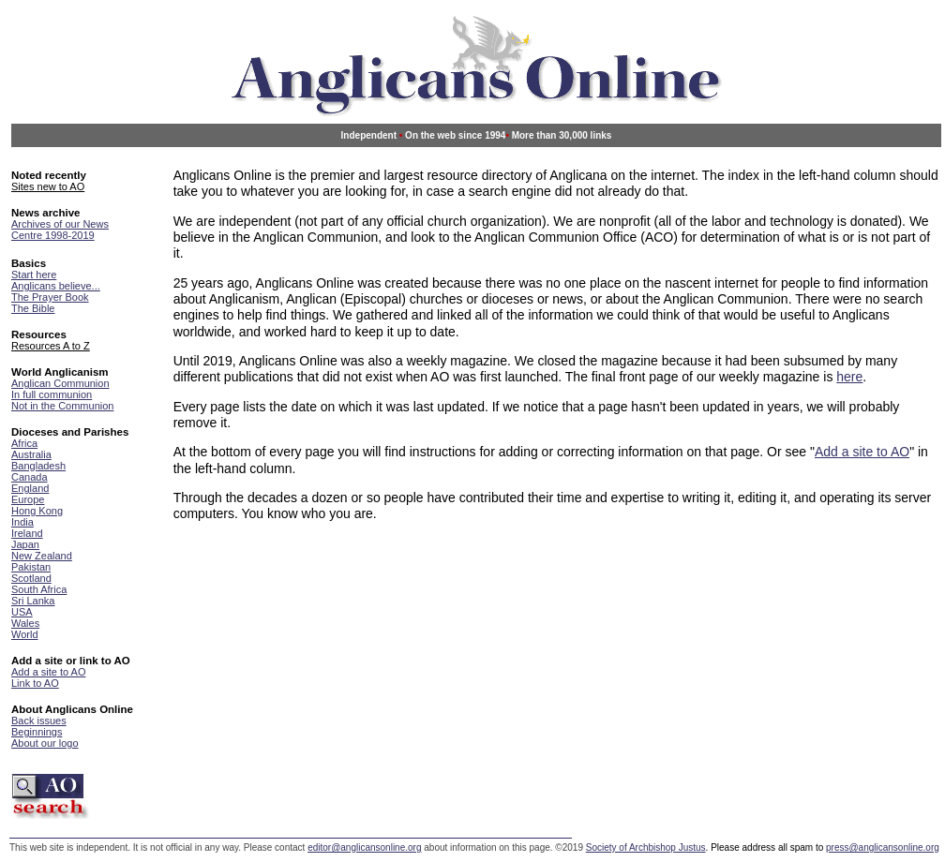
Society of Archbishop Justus (646, 847)
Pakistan (31, 566)
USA (22, 611)
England (30, 488)
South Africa (39, 589)
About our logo (45, 743)
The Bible (32, 308)
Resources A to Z (50, 345)
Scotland (31, 578)
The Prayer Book (50, 297)
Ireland (27, 533)
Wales (25, 623)
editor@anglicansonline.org (364, 847)
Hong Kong (37, 510)
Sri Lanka (32, 600)
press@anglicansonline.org (882, 847)
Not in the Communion (62, 405)
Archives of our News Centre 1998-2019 (60, 229)
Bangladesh (38, 465)
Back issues (39, 720)
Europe (27, 499)
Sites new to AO (47, 186)
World (24, 634)
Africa (24, 443)
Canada (29, 477)
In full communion (51, 394)
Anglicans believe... (55, 285)
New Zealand (41, 555)
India (22, 522)
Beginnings (36, 731)
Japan (25, 544)
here (849, 376)
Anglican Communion (60, 383)
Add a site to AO (48, 671)
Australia (31, 454)
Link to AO (35, 683)
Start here (33, 274)
